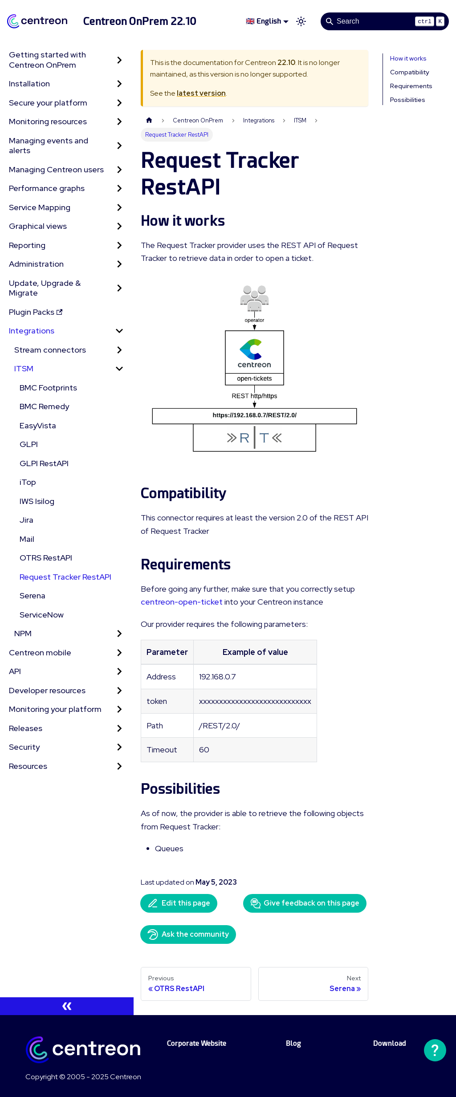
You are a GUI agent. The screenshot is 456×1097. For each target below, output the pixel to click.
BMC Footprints (48, 387)
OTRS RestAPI (46, 558)
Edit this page (178, 903)
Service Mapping (39, 207)
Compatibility (409, 72)
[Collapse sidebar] (67, 1006)
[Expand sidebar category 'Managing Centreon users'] (119, 170)
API (15, 671)
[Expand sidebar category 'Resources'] (119, 766)
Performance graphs (47, 188)
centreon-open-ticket (182, 602)
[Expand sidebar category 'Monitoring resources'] (119, 121)
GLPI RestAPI (44, 463)
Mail (27, 539)
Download (389, 1043)
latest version (201, 93)
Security (24, 747)
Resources (28, 766)
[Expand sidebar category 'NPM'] (119, 633)
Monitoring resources (48, 121)
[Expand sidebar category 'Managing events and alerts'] (119, 145)
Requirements (411, 86)
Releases (25, 728)
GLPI (29, 444)
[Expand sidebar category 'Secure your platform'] (119, 103)
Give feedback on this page (304, 903)
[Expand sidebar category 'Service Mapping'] (119, 207)
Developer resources (47, 690)
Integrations (31, 330)
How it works (408, 58)
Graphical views (38, 226)
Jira (26, 520)
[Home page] (149, 120)
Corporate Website (196, 1043)
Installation (29, 83)
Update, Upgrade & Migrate (45, 288)
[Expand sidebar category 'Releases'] (119, 728)
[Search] (385, 21)
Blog (293, 1043)
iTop (28, 482)
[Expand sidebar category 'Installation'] (119, 84)
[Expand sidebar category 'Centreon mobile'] (119, 653)
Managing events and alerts (48, 145)
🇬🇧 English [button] (263, 21)
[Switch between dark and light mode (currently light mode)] (301, 21)
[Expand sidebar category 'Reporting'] (119, 245)
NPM (23, 633)
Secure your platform (48, 103)
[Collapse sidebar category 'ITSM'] (119, 369)
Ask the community (188, 934)
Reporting (27, 245)
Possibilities (407, 100)
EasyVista (38, 425)
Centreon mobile (40, 652)
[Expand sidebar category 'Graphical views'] (119, 226)
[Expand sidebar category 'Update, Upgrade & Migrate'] (119, 288)
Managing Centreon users (56, 169)
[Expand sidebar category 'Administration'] (119, 264)
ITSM (23, 368)
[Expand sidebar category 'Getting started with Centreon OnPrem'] (119, 59)
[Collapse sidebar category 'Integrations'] (119, 331)
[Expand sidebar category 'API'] (119, 671)
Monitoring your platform (55, 709)
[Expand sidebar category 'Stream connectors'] (119, 350)
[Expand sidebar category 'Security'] (119, 747)
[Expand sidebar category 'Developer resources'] (119, 690)
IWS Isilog (37, 501)
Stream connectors (50, 350)
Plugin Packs (35, 312)
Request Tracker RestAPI (65, 577)
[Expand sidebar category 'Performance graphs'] (119, 188)
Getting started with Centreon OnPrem (47, 59)
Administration (36, 264)
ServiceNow (42, 614)
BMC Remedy (44, 406)
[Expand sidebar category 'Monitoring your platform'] (119, 709)
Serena (32, 595)
